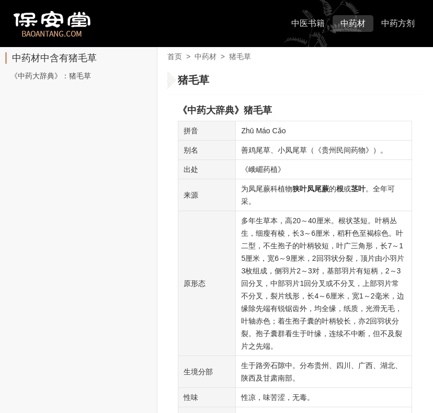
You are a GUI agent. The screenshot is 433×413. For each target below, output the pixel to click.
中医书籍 (308, 23)
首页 (174, 56)
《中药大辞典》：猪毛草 (50, 76)
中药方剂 (398, 23)
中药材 (353, 23)
